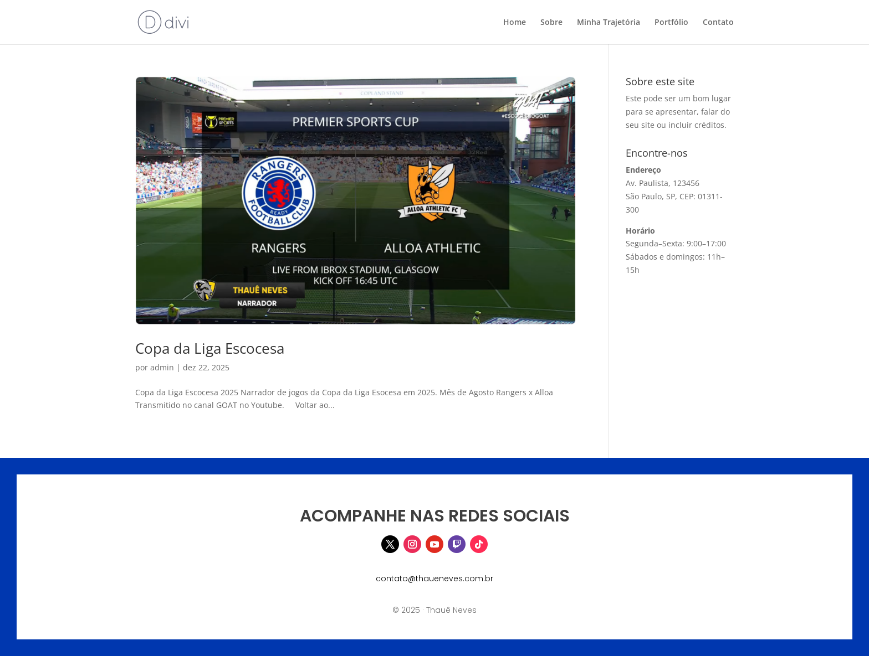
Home (514, 22)
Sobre (551, 22)
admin (162, 367)
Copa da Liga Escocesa (209, 348)
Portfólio (671, 22)
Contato (718, 22)
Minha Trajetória (608, 22)
